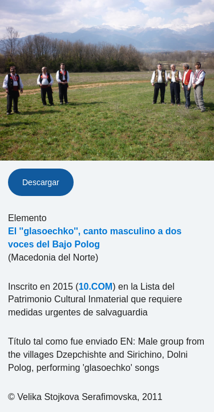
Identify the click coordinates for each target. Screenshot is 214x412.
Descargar (40, 182)
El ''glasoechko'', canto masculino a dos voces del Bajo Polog (94, 237)
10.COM (96, 286)
